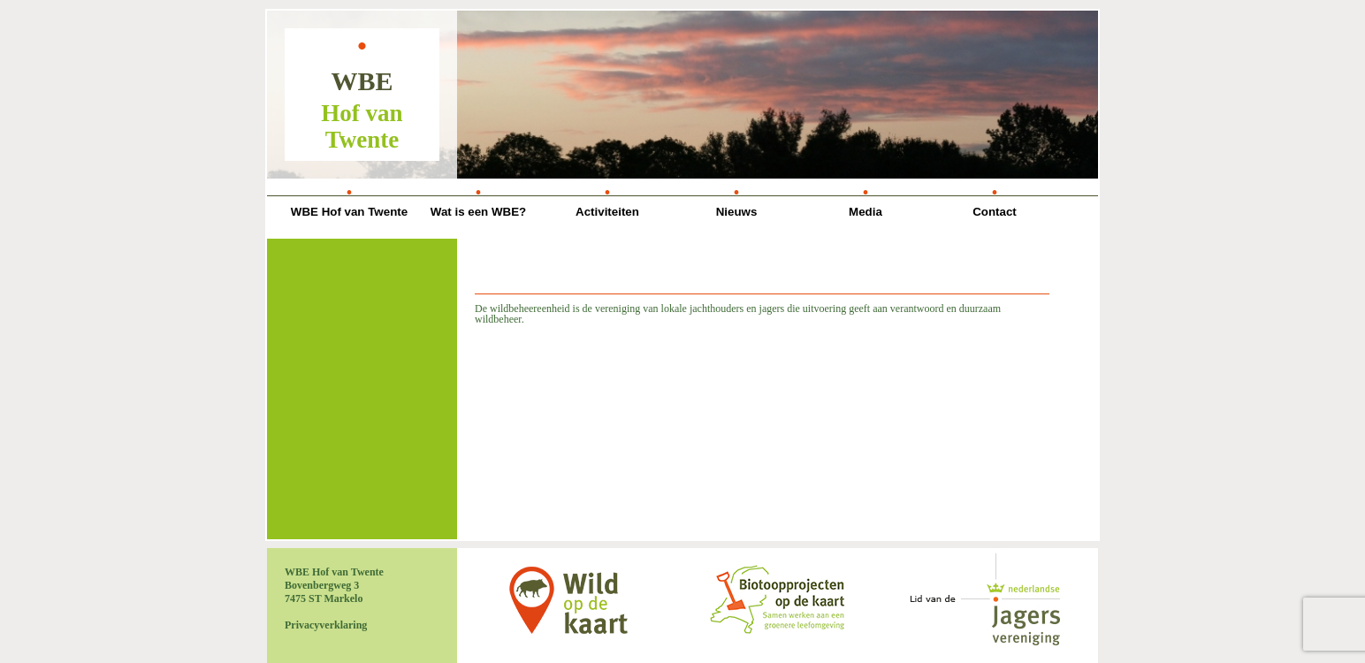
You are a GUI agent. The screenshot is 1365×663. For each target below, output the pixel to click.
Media (865, 211)
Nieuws (737, 211)
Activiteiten (607, 211)
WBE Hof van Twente (349, 211)
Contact (994, 211)
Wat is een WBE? (478, 211)
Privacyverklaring (326, 625)
